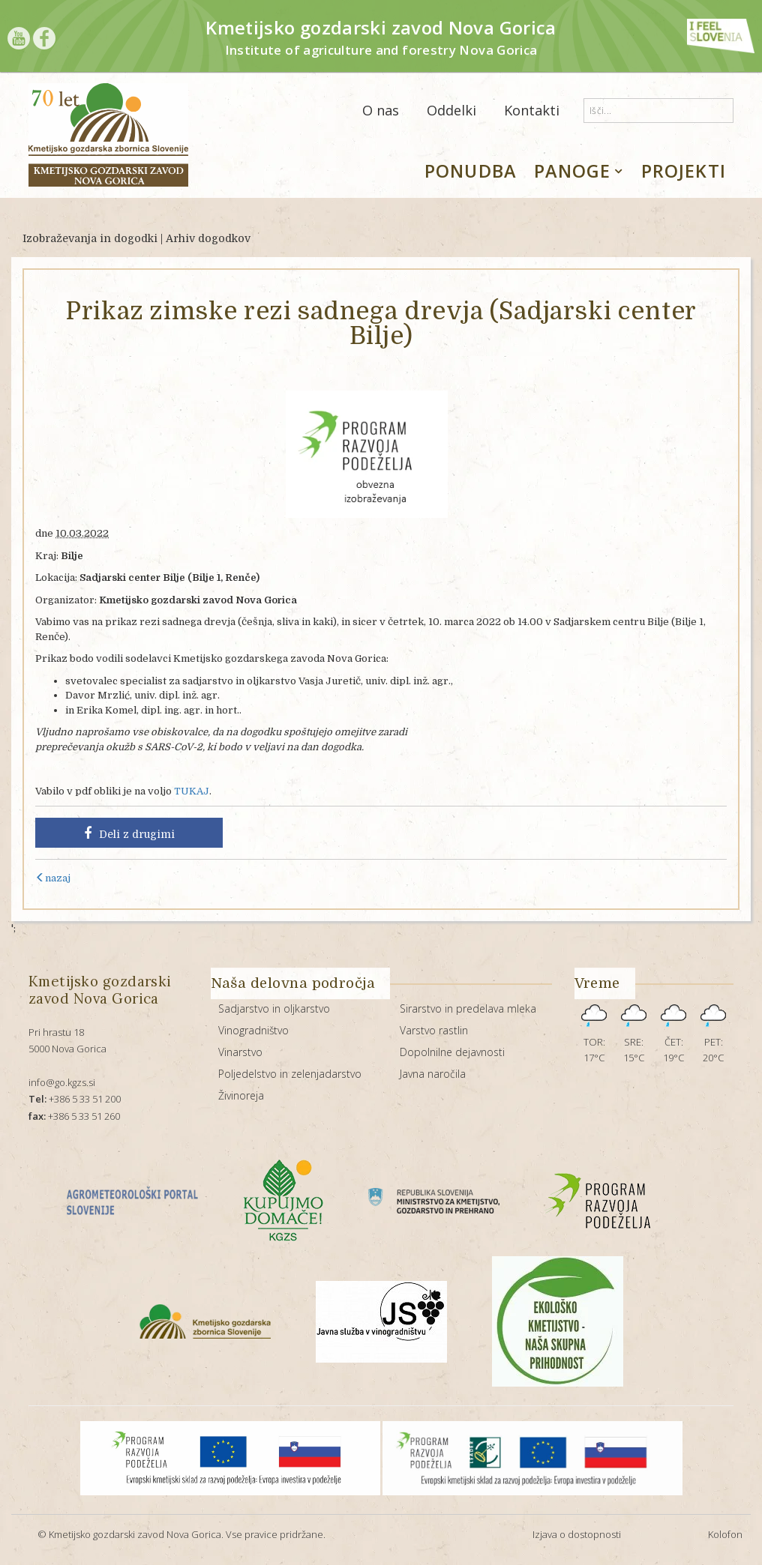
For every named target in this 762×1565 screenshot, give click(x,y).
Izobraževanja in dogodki (90, 238)
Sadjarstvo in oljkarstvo (274, 1008)
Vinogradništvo (253, 1030)
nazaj (52, 878)
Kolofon (725, 1534)
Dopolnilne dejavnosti (452, 1052)
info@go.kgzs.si (61, 1082)
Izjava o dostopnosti (576, 1534)
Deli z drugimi (129, 833)
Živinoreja (241, 1095)
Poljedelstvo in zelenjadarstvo (290, 1074)
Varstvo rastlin (434, 1030)
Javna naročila (433, 1074)
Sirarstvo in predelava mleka (468, 1008)
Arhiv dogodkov (208, 238)
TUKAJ (191, 791)
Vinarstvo (240, 1052)
